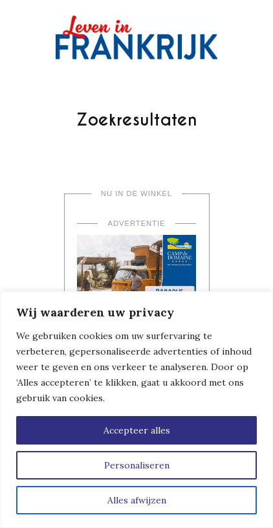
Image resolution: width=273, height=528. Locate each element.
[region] (136, 409)
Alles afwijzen (136, 500)
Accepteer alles (137, 430)
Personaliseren (136, 465)
